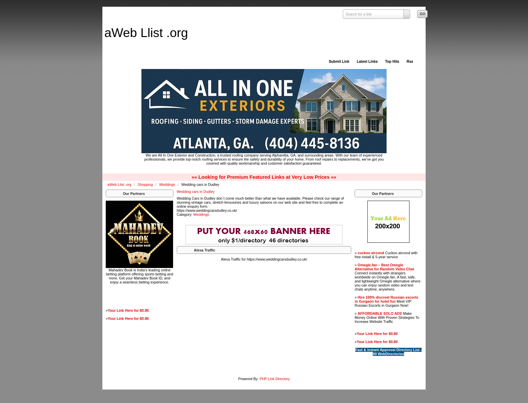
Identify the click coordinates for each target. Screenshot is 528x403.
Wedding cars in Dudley (195, 192)
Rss (409, 61)
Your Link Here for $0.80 (128, 310)
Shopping (146, 184)
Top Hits (392, 61)
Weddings (167, 184)
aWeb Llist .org (146, 33)
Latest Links (367, 61)
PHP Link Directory (275, 379)
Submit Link (339, 61)
